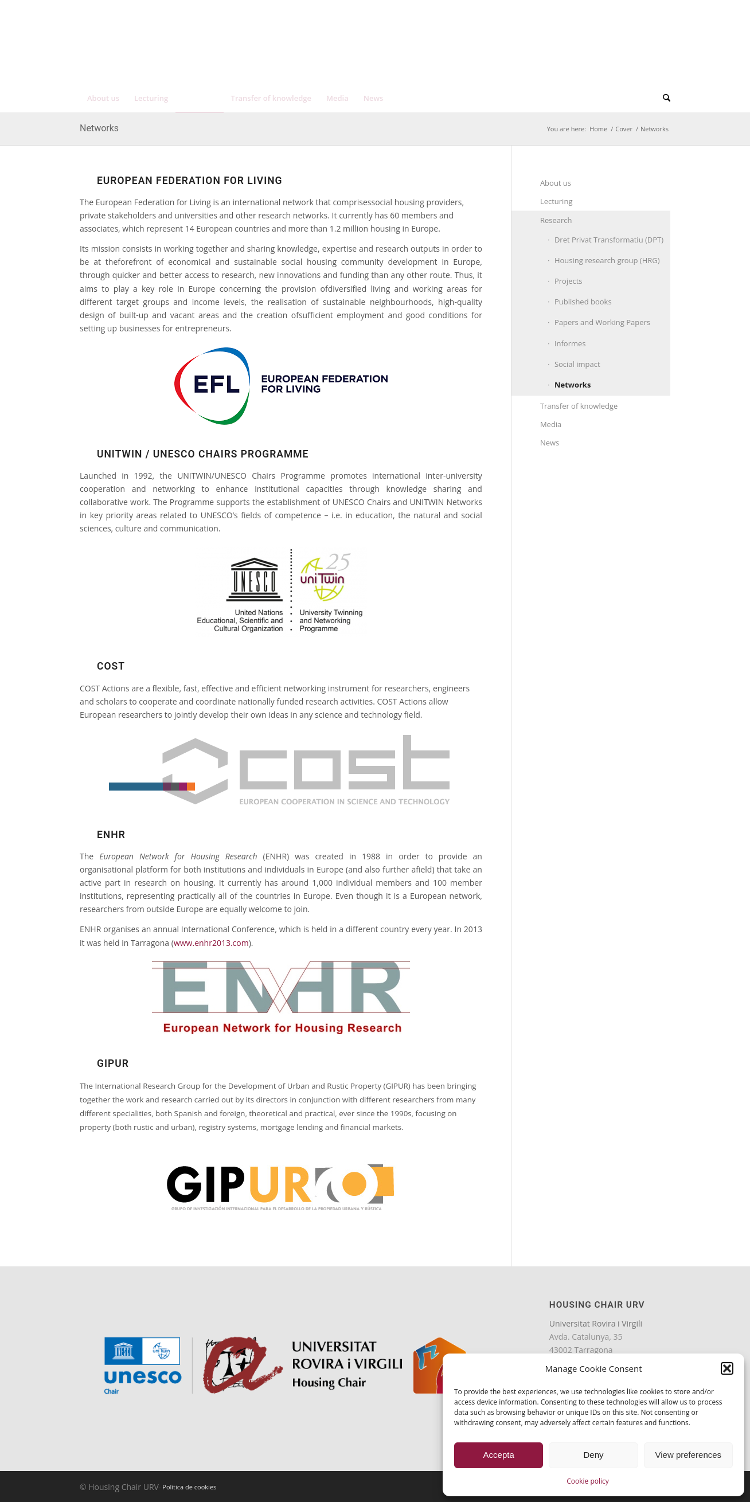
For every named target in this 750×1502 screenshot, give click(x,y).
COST (111, 666)
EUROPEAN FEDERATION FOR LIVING (190, 180)
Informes (570, 343)
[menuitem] (623, 11)
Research (556, 220)
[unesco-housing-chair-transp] (203, 50)
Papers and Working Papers (602, 322)
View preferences (688, 1455)
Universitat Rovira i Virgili (595, 1323)
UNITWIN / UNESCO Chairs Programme (202, 454)
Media (550, 424)
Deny (593, 1455)
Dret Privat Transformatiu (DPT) (608, 239)
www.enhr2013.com (211, 942)
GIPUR (113, 1063)
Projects (568, 281)
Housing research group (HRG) (607, 260)
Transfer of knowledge (579, 406)
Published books (583, 301)
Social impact (577, 364)
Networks (99, 128)
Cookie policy (588, 1481)
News (549, 442)
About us (555, 183)
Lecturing (556, 201)
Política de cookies (189, 1487)
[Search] (662, 98)
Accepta (498, 1455)
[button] (727, 1368)
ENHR (111, 834)
